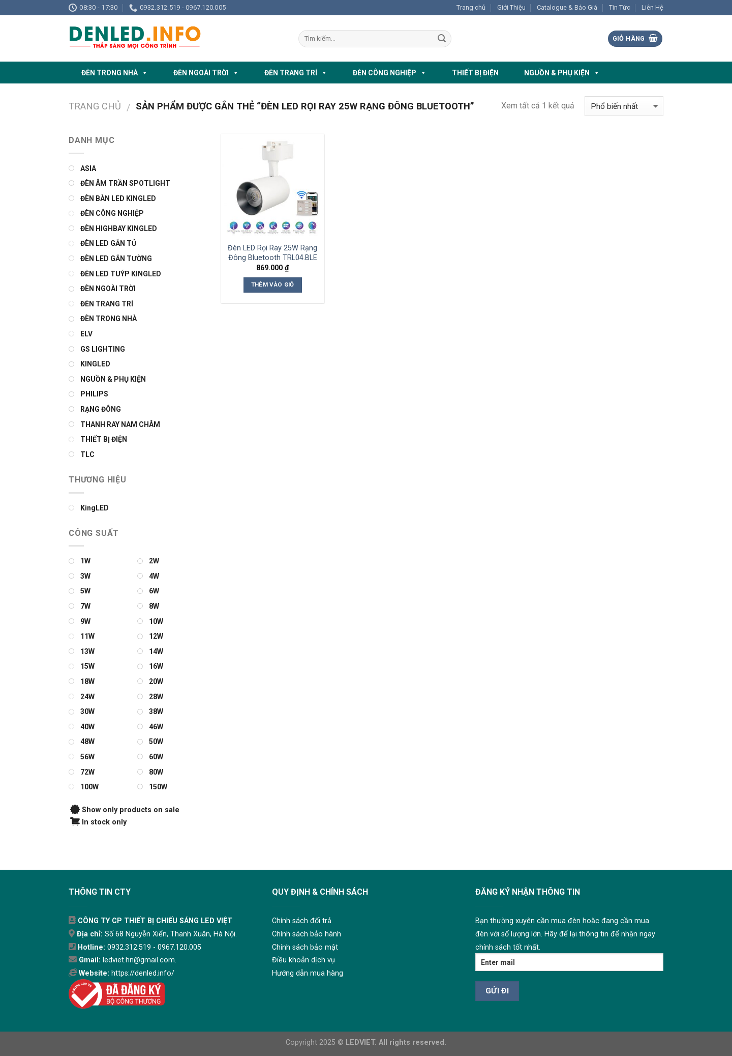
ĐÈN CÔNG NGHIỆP (389, 73)
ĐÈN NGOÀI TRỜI (206, 73)
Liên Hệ (652, 7)
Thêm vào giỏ (272, 284)
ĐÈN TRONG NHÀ (114, 73)
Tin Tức (619, 7)
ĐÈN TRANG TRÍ (295, 73)
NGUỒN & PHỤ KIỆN (562, 73)
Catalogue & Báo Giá (567, 7)
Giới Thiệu (511, 7)
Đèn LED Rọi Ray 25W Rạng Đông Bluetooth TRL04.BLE (272, 253)
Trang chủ (470, 7)
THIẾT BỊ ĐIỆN (475, 73)
